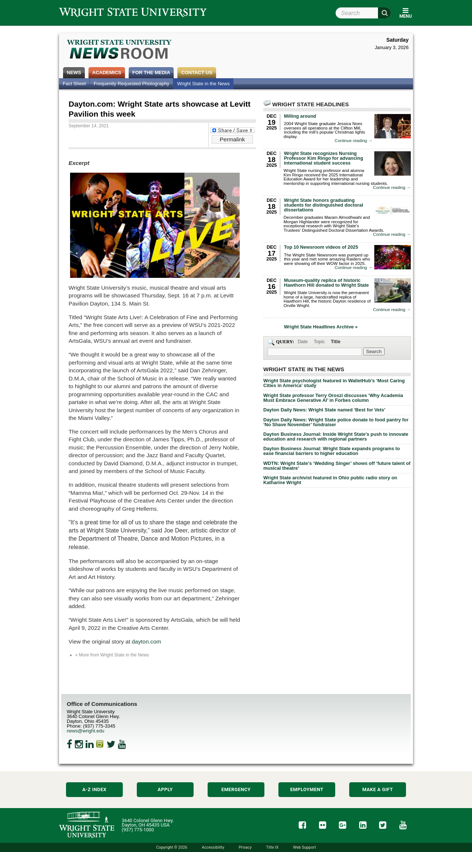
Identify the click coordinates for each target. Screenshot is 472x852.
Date (303, 341)
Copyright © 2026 (171, 847)
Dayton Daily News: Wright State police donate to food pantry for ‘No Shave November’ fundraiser (336, 422)
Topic (319, 341)
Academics (106, 72)
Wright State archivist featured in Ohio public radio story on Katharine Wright (330, 480)
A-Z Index (94, 789)
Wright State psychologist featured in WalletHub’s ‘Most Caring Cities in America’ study (334, 383)
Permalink (232, 139)
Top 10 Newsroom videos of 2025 (321, 247)
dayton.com (146, 641)
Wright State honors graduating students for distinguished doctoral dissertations (323, 205)
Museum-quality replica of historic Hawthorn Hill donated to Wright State (326, 282)
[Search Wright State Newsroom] (374, 351)
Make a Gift (377, 789)
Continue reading (353, 141)
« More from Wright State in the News (112, 655)
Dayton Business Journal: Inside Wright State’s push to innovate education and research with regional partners (335, 436)
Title (335, 341)
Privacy (245, 847)
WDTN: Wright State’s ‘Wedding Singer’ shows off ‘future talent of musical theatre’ (336, 466)
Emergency (236, 789)
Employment (306, 789)
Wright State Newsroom (119, 50)
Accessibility (213, 847)
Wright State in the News (203, 83)
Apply (165, 789)
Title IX (272, 847)
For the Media (151, 72)
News (74, 72)
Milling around (300, 116)
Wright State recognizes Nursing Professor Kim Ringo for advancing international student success (323, 158)
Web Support (304, 847)
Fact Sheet (74, 83)
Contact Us (196, 72)
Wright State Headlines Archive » (321, 327)
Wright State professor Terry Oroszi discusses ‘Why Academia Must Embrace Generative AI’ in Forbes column (333, 398)
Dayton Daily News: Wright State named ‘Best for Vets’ (324, 410)
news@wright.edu (85, 731)
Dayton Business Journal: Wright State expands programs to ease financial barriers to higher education (331, 451)
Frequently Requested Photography (131, 83)
